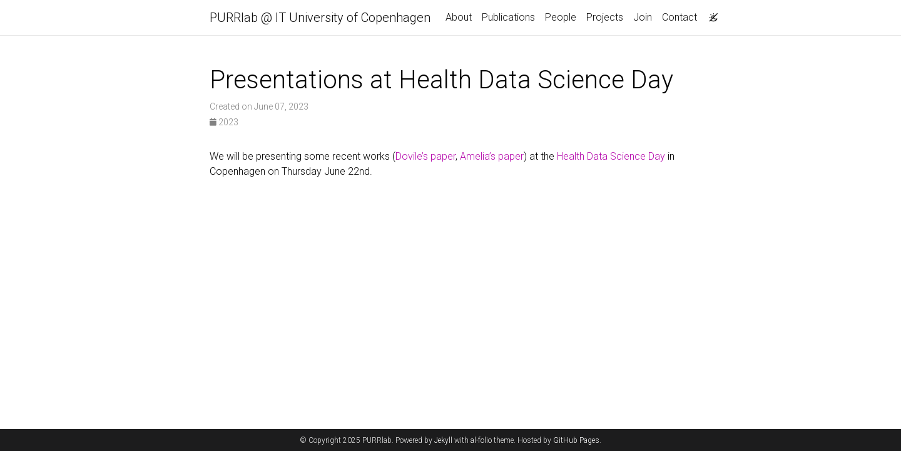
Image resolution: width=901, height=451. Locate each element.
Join (642, 17)
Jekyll (443, 440)
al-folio (481, 440)
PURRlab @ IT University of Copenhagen (320, 17)
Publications (508, 17)
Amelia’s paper (492, 156)
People (560, 17)
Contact (679, 17)
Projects (604, 17)
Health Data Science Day (611, 156)
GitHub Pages (576, 440)
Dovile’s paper (425, 156)
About (458, 17)
